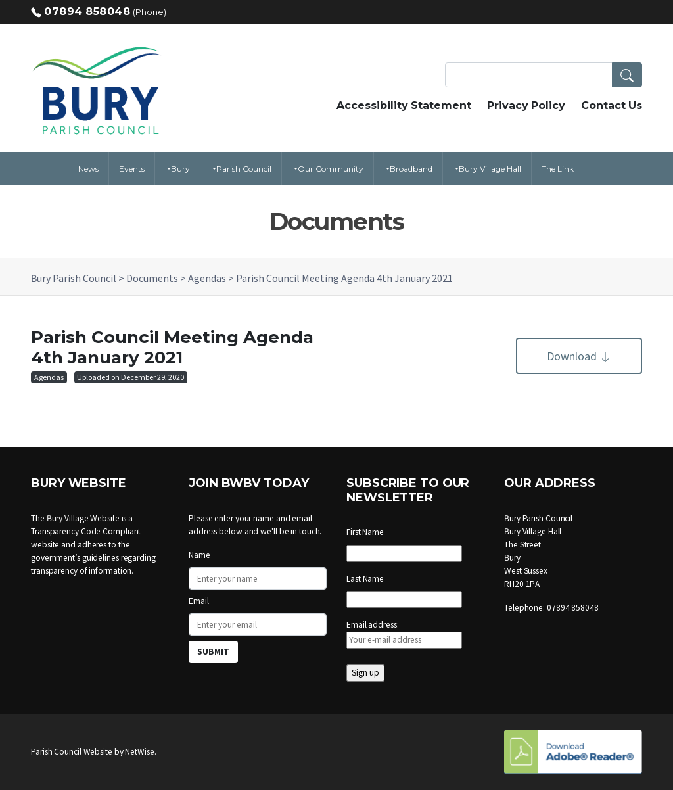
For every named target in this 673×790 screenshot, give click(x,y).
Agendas (49, 377)
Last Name (365, 578)
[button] (627, 74)
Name (199, 555)
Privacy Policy (526, 105)
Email (199, 601)
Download (579, 355)
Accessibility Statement (403, 105)
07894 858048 (87, 11)
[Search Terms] (543, 74)
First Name (365, 532)
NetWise (139, 751)
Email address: (404, 634)
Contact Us (611, 105)
